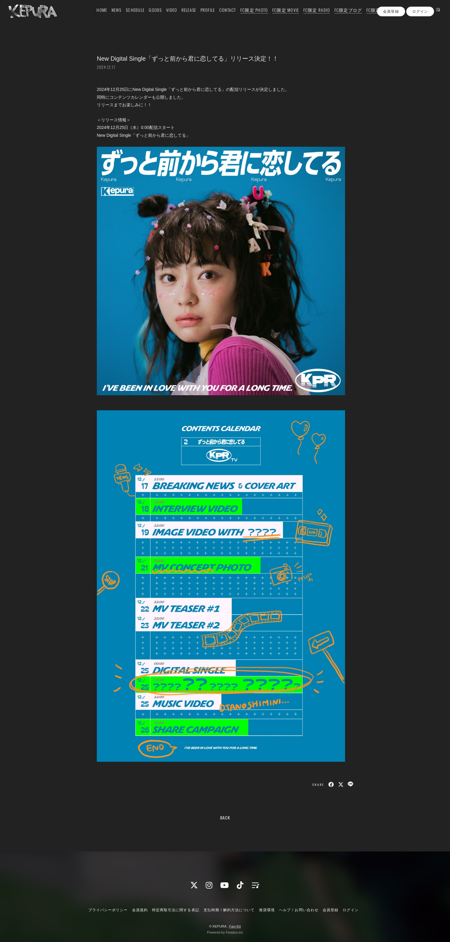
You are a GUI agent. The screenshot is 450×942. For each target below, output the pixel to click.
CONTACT (220, 17)
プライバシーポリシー (108, 910)
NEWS (109, 17)
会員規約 (140, 910)
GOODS (148, 17)
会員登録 (391, 28)
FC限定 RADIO (309, 17)
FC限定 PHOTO (247, 17)
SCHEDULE (128, 17)
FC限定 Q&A (371, 17)
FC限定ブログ (341, 17)
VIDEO (164, 17)
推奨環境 (267, 910)
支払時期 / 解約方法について (229, 910)
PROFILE (200, 17)
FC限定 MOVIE (278, 17)
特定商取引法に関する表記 (175, 910)
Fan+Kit (235, 926)
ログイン (420, 28)
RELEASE (181, 17)
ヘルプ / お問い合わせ (298, 910)
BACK (225, 817)
